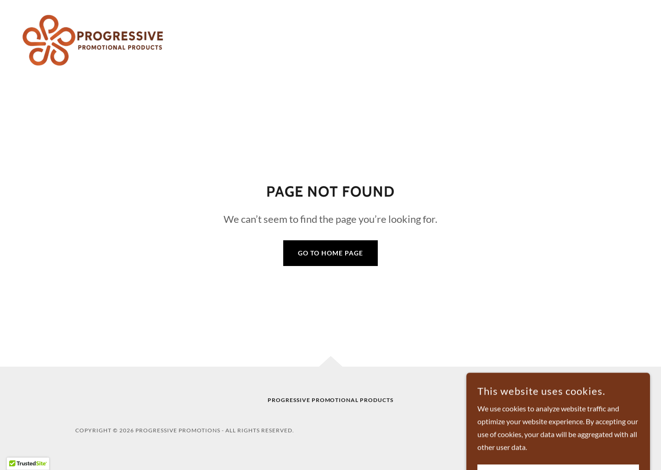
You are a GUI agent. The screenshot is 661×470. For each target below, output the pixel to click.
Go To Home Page (330, 253)
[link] (94, 39)
